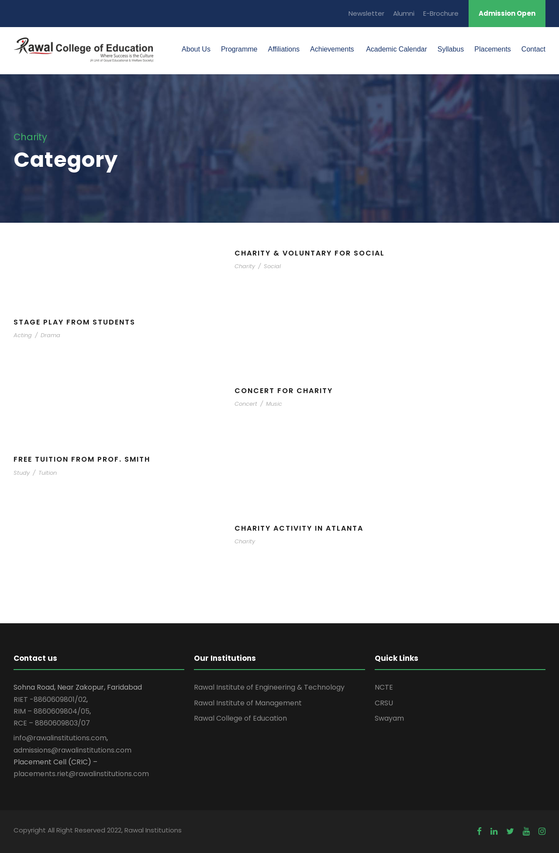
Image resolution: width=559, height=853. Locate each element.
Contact (533, 49)
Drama (50, 335)
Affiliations (284, 49)
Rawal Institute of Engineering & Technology (269, 687)
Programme (239, 49)
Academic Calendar (396, 49)
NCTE (384, 687)
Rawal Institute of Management (248, 703)
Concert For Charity (284, 391)
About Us (196, 49)
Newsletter (366, 13)
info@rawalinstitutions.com (60, 738)
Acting (23, 335)
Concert (246, 404)
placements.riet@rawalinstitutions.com (81, 774)
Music (274, 404)
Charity (245, 266)
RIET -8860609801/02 (50, 699)
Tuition (47, 473)
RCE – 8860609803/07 (52, 723)
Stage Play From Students (74, 322)
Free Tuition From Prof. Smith (82, 459)
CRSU (384, 703)
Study (22, 473)
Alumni (403, 13)
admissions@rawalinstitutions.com (72, 750)
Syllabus (451, 49)
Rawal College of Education (240, 718)
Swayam (389, 718)
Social (272, 266)
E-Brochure (441, 13)
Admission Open (507, 13)
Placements (492, 49)
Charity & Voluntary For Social (310, 253)
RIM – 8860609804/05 (52, 711)
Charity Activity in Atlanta (299, 528)
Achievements (332, 49)
